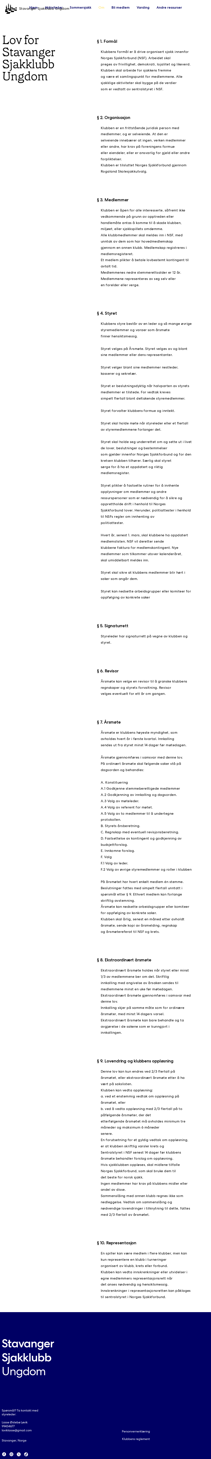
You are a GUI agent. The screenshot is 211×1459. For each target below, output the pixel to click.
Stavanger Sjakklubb (28, 1357)
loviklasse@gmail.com (17, 1430)
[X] (18, 1454)
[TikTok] (26, 1454)
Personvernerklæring (136, 1431)
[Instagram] (11, 1454)
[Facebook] (4, 1454)
